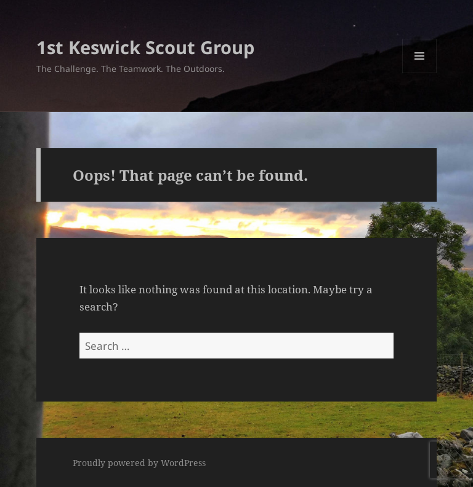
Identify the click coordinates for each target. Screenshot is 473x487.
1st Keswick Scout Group (145, 47)
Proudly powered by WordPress (139, 463)
